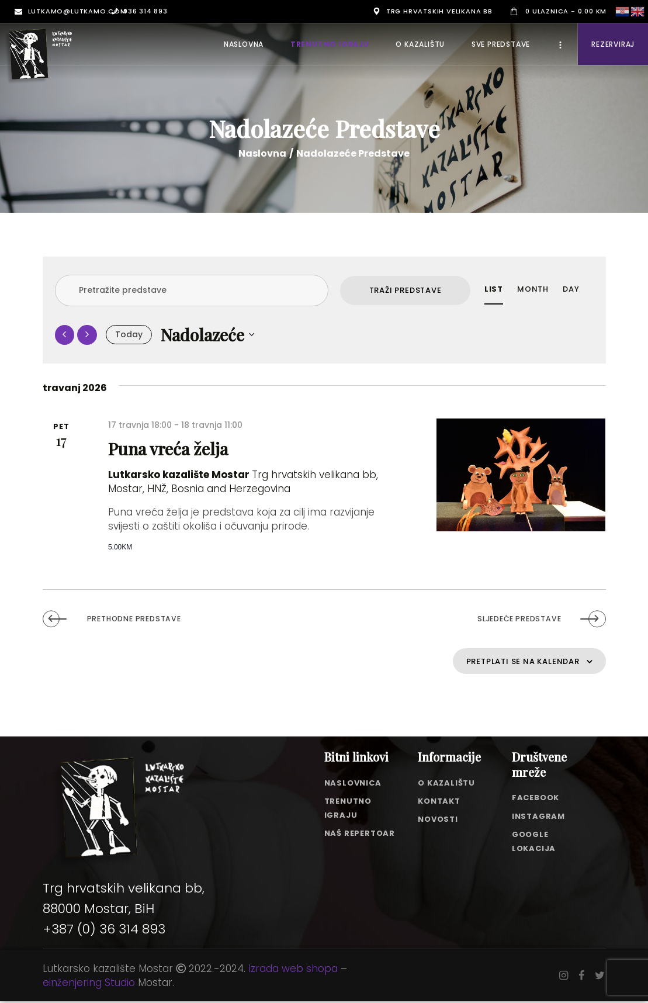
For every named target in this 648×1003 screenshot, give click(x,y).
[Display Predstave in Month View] (533, 289)
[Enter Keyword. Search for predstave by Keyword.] (191, 290)
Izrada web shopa (293, 970)
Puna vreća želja (159, 446)
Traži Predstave (405, 290)
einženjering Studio (89, 984)
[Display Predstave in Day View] (571, 289)
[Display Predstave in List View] (493, 289)
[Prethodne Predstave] (65, 335)
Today (129, 334)
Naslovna (262, 153)
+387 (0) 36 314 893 (104, 931)
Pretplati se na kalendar (506, 660)
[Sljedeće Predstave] (87, 335)
